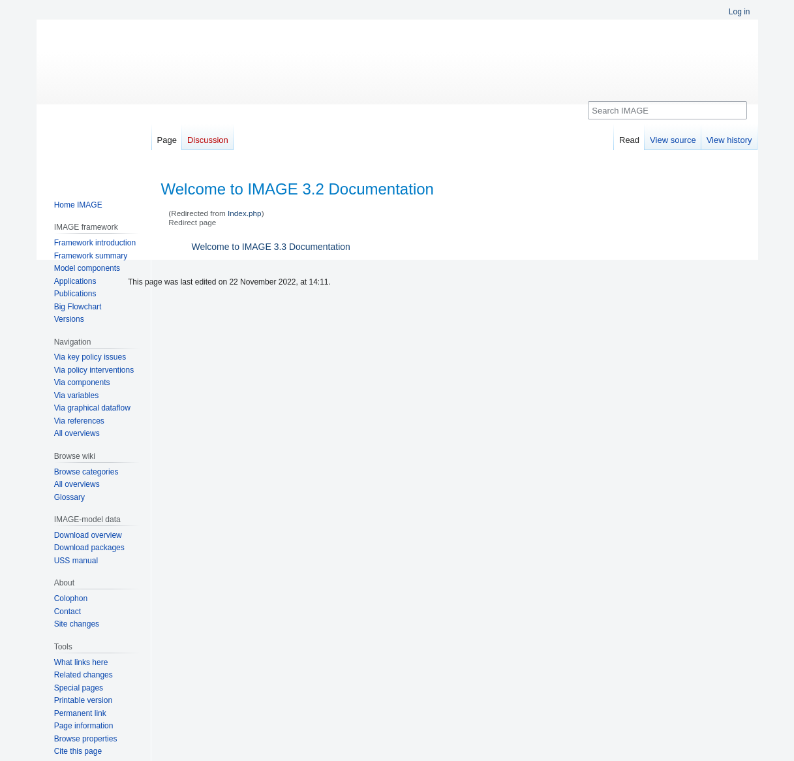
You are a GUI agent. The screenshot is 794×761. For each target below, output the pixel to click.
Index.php (245, 213)
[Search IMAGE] (667, 110)
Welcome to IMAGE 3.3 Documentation (271, 246)
